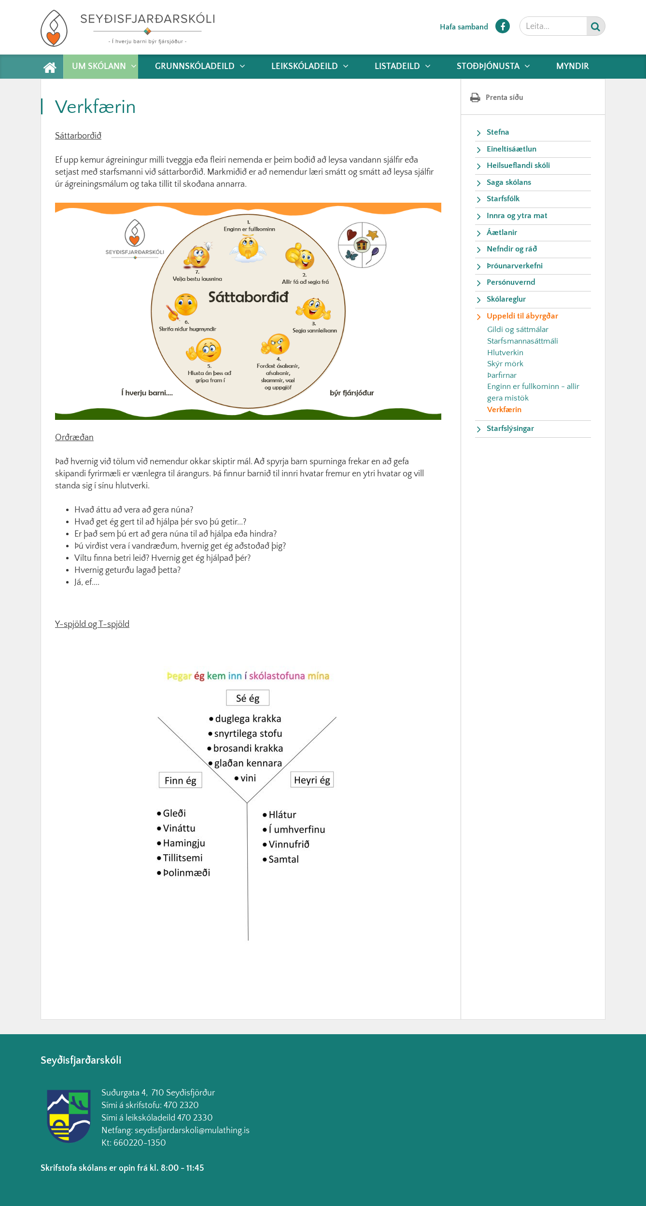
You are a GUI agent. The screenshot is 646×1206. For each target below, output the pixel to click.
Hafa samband (464, 27)
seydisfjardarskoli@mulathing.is (192, 1131)
